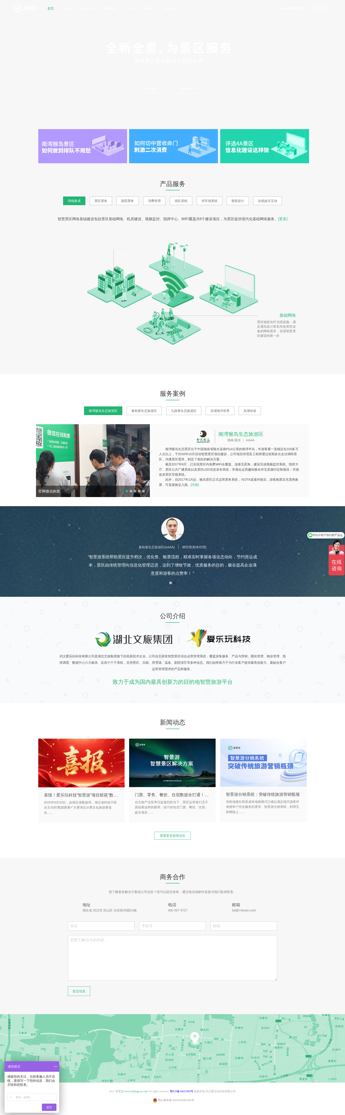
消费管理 (154, 201)
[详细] (195, 485)
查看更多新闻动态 (172, 835)
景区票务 (101, 201)
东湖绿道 (249, 411)
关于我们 (129, 8)
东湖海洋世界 (220, 411)
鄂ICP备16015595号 (181, 1091)
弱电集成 (74, 201)
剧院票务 (127, 201)
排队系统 (181, 201)
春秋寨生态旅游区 (144, 411)
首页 (50, 8)
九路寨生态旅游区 (184, 411)
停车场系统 (209, 201)
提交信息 (79, 991)
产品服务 (67, 8)
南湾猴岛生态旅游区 (103, 411)
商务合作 (149, 8)
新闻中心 (170, 8)
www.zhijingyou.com (136, 1091)
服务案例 (108, 8)
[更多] (283, 219)
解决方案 (88, 8)
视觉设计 (237, 201)
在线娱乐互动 (267, 201)
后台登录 (321, 8)
